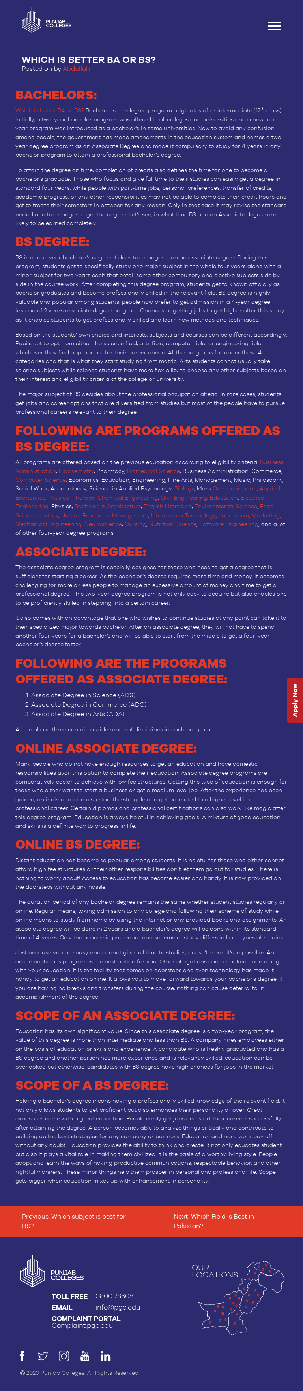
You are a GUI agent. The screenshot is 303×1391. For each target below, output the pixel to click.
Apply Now (295, 700)
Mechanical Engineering (48, 524)
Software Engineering (228, 524)
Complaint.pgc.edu (82, 1325)
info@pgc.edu (117, 1307)
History (48, 516)
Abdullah (76, 68)
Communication (235, 489)
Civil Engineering (184, 498)
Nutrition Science (172, 524)
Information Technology (183, 516)
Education (224, 498)
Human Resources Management (104, 516)
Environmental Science (226, 506)
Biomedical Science (153, 471)
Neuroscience (103, 524)
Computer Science (40, 480)
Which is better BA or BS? (49, 111)
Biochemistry (76, 471)
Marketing (266, 516)
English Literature (168, 506)
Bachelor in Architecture (108, 506)
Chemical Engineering (127, 498)
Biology (184, 489)
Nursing (135, 524)
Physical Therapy (71, 498)
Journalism (234, 516)
